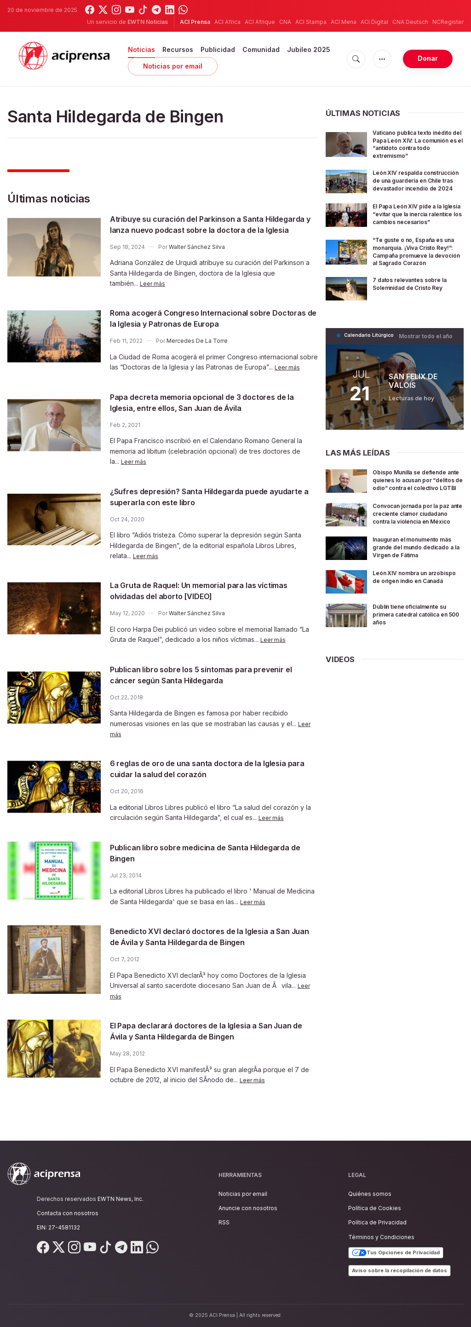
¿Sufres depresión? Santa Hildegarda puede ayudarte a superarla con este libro (205, 507)
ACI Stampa (311, 21)
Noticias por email (172, 66)
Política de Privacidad (377, 1222)
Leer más (153, 294)
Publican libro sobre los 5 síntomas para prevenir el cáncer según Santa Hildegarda (203, 686)
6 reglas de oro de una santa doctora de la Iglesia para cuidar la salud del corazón (201, 779)
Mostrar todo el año (428, 364)
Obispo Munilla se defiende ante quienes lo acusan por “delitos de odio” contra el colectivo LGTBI (416, 511)
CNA (285, 21)
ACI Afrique (260, 21)
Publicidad (218, 49)
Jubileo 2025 (308, 49)
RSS (224, 1222)
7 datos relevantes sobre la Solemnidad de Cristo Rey (416, 312)
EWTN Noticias (147, 21)
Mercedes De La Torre (197, 351)
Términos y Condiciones (381, 1237)
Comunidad (261, 49)
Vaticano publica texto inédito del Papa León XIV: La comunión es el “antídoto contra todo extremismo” (417, 143)
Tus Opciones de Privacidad (396, 1253)
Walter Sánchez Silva (197, 257)
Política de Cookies (374, 1208)
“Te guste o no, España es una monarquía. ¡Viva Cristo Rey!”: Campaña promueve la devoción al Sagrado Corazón (417, 275)
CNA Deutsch (410, 21)
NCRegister (448, 21)
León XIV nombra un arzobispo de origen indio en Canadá (414, 628)
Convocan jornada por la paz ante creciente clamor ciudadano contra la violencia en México (415, 551)
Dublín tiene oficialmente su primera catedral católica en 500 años (417, 661)
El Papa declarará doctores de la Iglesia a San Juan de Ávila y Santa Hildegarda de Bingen (208, 1042)
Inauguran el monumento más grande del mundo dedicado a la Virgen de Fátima (413, 591)
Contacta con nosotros (67, 1213)
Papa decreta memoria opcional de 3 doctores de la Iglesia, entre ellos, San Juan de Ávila (210, 413)
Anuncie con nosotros (247, 1208)
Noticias (141, 49)
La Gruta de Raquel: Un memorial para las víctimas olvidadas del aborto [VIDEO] (199, 601)
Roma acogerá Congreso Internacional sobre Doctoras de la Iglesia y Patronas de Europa (207, 329)
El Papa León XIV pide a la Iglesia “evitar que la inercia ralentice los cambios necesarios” (418, 231)
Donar (428, 58)
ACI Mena (343, 21)
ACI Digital (374, 21)
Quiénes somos (369, 1193)
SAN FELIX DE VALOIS (413, 408)
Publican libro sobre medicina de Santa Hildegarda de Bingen (193, 864)
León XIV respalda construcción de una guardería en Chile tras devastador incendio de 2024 (411, 187)
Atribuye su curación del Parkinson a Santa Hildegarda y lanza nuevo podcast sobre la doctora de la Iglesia (203, 229)
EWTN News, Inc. (121, 1198)
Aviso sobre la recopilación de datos (399, 1270)
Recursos (177, 49)
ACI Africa (227, 21)
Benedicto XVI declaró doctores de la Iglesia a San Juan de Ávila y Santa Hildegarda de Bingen (213, 947)
